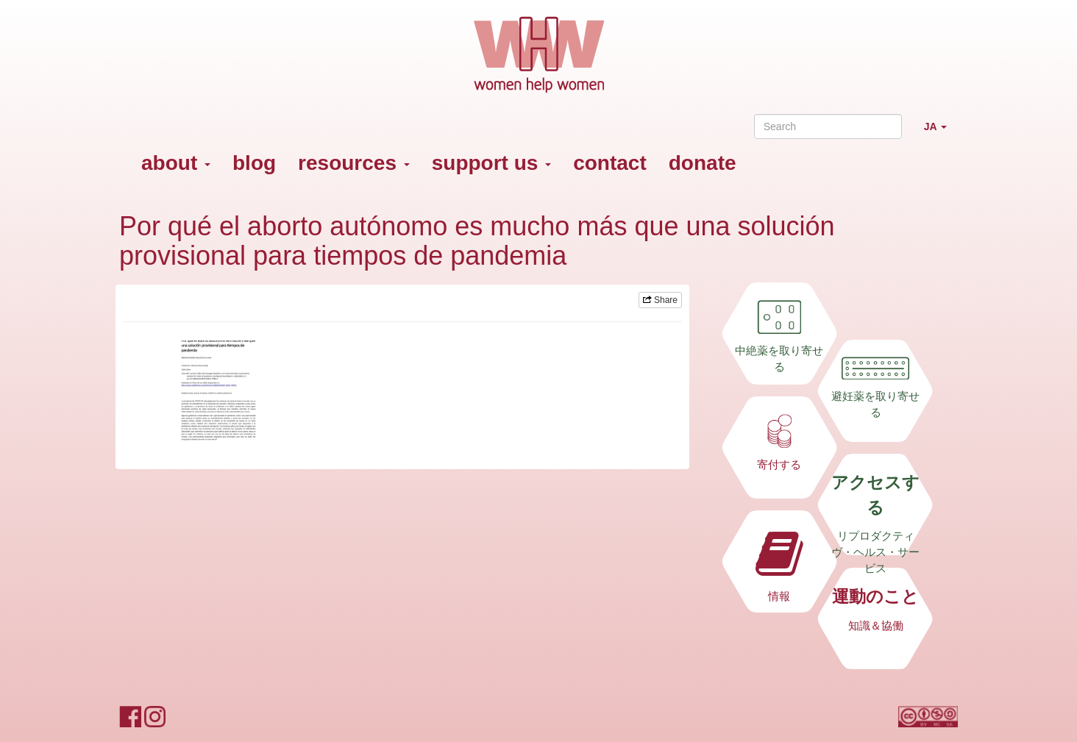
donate (702, 162)
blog (254, 162)
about (175, 162)
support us (491, 162)
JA (941, 133)
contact (610, 162)
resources (354, 162)
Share (660, 300)
